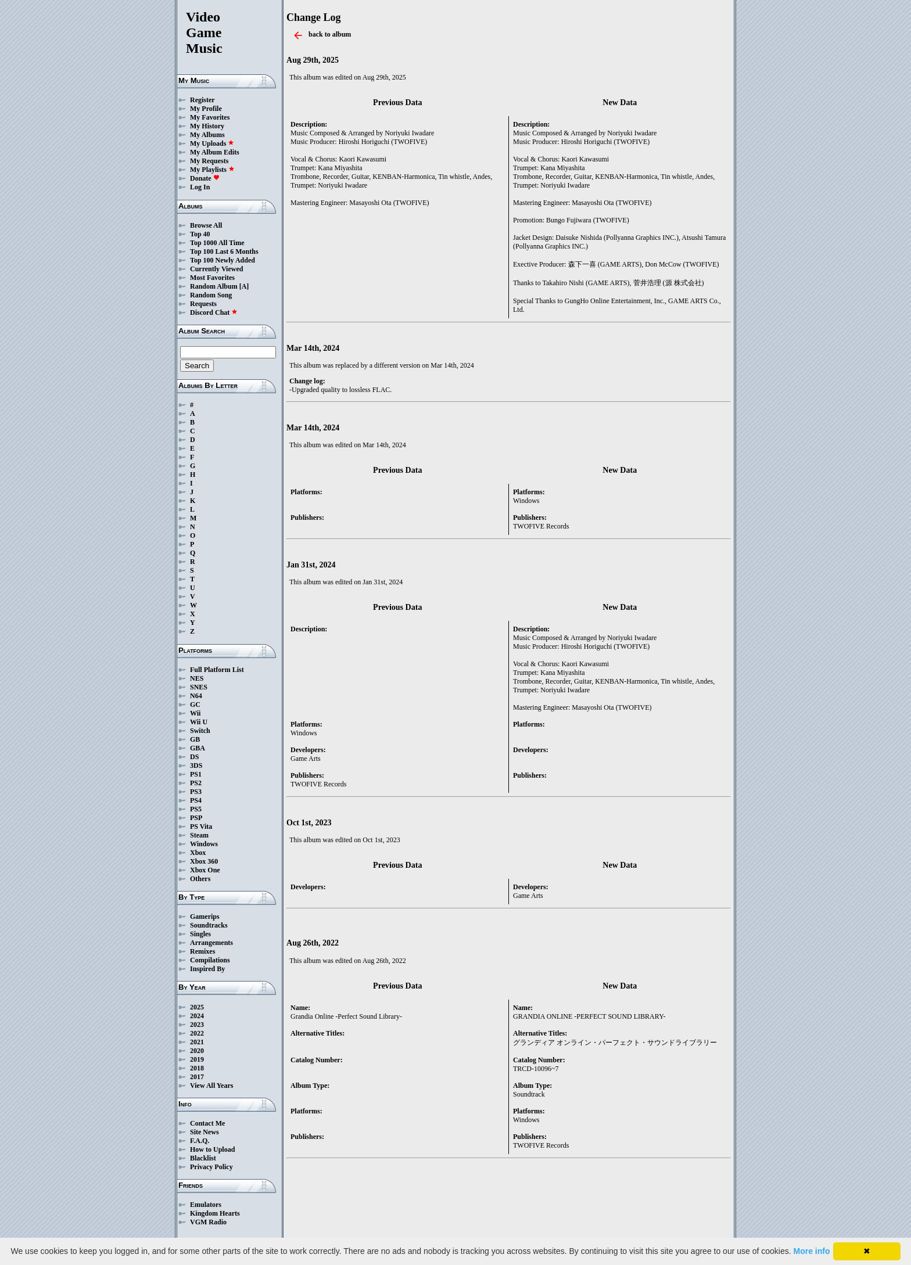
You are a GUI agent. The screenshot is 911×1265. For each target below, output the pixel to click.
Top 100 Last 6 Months (224, 251)
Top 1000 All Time (217, 243)
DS (194, 757)
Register (202, 100)
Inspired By (207, 969)
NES (196, 678)
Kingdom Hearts (215, 1213)
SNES (198, 687)
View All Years (211, 1085)
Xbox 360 (204, 861)
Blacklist (203, 1158)
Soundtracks (209, 925)
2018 (197, 1068)
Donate (205, 178)
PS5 (196, 809)
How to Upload (212, 1149)
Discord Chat (214, 312)
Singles (200, 934)
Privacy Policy (211, 1167)
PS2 (196, 783)
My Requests (209, 161)
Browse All (206, 225)
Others (200, 879)
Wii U (198, 722)
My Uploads (212, 143)
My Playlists (212, 170)
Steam (199, 835)
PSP (196, 818)
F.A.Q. (199, 1141)
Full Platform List (217, 670)
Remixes (202, 951)
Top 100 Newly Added (222, 260)
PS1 (196, 774)
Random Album (214, 286)
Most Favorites (212, 278)
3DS (196, 765)
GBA (197, 748)
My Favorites (209, 117)
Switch (200, 731)
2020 (197, 1051)
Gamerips (205, 916)
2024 (197, 1016)
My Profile (206, 109)
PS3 (196, 792)
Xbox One (205, 870)
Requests (203, 304)
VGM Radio (208, 1222)
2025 (197, 1007)
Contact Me (207, 1123)
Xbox (198, 853)
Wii (195, 713)
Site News (204, 1132)
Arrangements (211, 943)
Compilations (210, 960)
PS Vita (201, 826)
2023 (197, 1024)
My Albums (207, 135)
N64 (196, 696)
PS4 (196, 800)
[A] (244, 286)
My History (207, 126)
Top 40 (200, 234)
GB (195, 739)
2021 (197, 1042)
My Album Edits (214, 152)
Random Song (211, 295)
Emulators (205, 1205)
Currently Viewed (216, 269)
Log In (200, 187)
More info (812, 1251)
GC (195, 704)
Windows (204, 844)
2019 (197, 1059)
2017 (197, 1077)
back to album (330, 34)
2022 (197, 1033)
